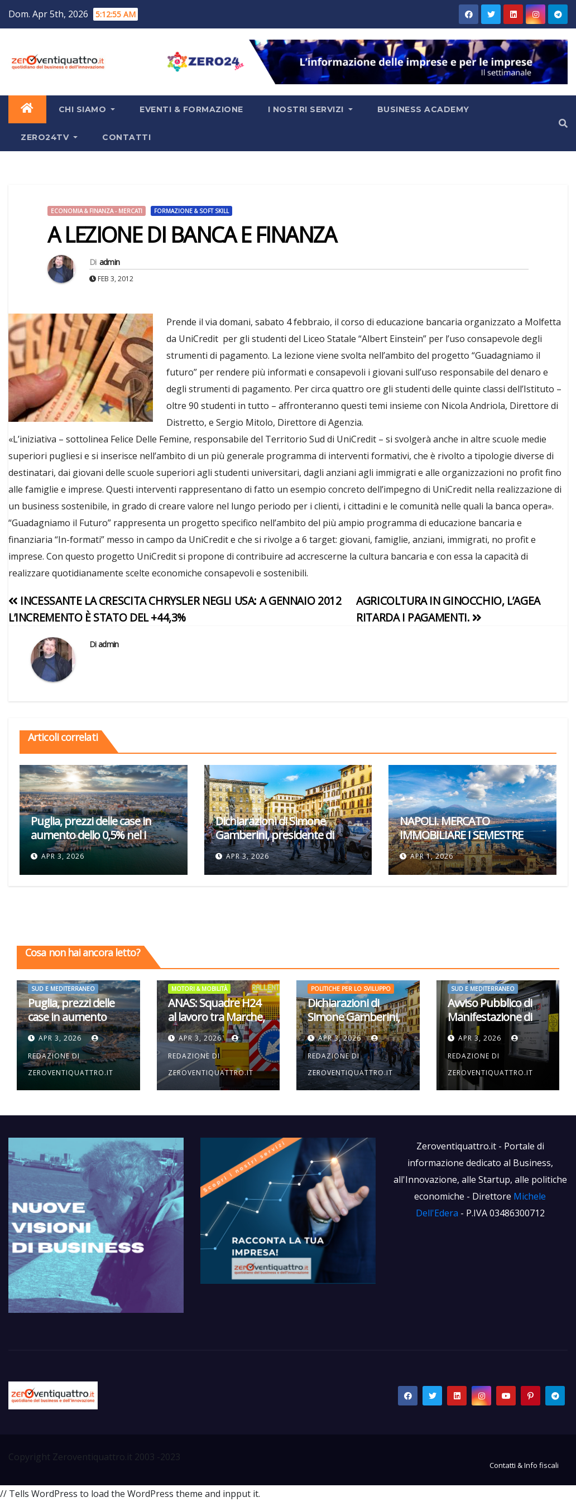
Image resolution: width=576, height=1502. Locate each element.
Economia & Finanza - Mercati (96, 211)
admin (109, 262)
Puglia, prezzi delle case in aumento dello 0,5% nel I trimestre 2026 (91, 834)
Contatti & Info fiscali (524, 1465)
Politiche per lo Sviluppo (351, 989)
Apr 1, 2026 (431, 856)
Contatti (126, 137)
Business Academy (423, 109)
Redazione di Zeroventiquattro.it (70, 1056)
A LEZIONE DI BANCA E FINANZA (191, 234)
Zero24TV (49, 137)
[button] (563, 123)
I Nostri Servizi (310, 109)
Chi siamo (87, 109)
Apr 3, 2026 (62, 856)
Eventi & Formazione (191, 109)
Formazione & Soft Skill (191, 211)
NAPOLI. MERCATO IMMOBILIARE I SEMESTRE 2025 (461, 834)
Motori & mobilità (199, 989)
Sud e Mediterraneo (63, 989)
